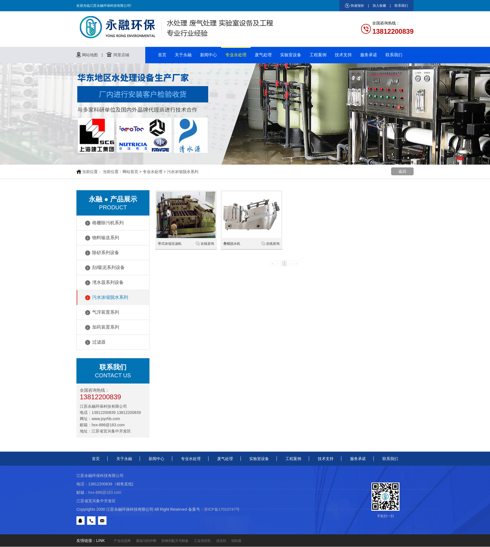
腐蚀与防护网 (146, 541)
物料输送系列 (105, 237)
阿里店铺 (121, 55)
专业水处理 (235, 54)
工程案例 (318, 54)
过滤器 (99, 342)
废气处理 (263, 54)
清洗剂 (221, 541)
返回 (402, 171)
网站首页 (130, 171)
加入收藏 (379, 6)
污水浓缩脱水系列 (182, 171)
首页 (162, 54)
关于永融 (183, 54)
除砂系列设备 (105, 252)
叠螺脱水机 (231, 244)
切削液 (236, 541)
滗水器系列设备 (108, 282)
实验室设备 (290, 54)
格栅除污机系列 (108, 222)
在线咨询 (207, 244)
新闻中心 (208, 54)
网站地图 (90, 55)
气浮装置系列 (105, 312)
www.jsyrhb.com (106, 418)
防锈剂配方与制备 (175, 541)
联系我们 (401, 6)
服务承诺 (368, 54)
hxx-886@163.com (108, 425)
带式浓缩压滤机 (170, 244)
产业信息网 (122, 541)
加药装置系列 (105, 327)
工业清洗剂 (202, 541)
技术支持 (343, 54)
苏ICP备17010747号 (222, 509)
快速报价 (357, 6)
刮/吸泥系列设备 (108, 267)
